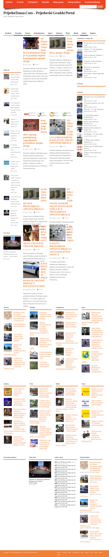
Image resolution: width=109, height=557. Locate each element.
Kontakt (45, 2)
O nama (20, 2)
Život (68, 33)
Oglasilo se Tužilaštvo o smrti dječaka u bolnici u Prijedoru (45, 315)
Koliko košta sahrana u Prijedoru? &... (91, 122)
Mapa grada (58, 2)
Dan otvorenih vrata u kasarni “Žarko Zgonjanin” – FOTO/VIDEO (71, 428)
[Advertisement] (44, 25)
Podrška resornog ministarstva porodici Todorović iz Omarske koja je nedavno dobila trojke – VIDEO (67, 440)
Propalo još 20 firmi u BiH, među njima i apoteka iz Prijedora (71, 315)
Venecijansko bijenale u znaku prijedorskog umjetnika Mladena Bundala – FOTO (20, 441)
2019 (55, 487)
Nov (63, 467)
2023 (55, 473)
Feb (61, 462)
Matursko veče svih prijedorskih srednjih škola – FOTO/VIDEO (70, 392)
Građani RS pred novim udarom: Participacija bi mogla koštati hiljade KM (44, 444)
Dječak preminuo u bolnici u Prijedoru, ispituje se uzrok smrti (45, 355)
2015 (55, 501)
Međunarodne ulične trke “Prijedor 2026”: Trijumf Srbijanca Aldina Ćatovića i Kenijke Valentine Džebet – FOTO (92, 318)
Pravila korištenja (92, 2)
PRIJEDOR (14, 469)
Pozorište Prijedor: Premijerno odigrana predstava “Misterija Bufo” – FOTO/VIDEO (20, 413)
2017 (55, 494)
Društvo (8, 33)
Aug (55, 467)
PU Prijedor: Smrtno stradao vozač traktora (44, 364)
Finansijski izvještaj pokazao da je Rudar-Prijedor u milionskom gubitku (92, 357)
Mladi (76, 33)
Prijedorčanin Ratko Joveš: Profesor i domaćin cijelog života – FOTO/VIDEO (45, 393)
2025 (55, 465)
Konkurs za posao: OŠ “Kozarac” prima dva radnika (97, 423)
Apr (67, 462)
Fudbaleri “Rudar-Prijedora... (93, 61)
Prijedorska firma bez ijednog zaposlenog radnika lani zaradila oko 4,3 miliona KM (20, 316)
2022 (55, 476)
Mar (64, 462)
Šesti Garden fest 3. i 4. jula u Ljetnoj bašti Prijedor (19, 392)
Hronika (18, 33)
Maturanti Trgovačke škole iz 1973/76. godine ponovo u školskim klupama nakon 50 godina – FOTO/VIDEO (41, 431)
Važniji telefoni (74, 2)
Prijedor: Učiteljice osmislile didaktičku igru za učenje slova (71, 418)
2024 (55, 469)
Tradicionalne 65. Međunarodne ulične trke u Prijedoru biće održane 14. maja (97, 344)
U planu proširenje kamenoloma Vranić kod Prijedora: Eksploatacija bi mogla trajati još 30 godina (66, 364)
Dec (66, 467)
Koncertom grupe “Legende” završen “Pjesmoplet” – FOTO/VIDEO (20, 402)
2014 (55, 505)
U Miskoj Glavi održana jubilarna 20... (92, 141)
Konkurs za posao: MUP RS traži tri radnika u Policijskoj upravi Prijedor (97, 393)
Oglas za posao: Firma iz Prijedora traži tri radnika (97, 402)
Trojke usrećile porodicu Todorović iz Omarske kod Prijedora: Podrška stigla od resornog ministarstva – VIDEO (16, 183)
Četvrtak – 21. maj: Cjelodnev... (94, 109)
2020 (55, 483)
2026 (55, 462)
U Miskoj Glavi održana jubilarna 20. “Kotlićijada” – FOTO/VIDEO (45, 403)
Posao (27, 33)
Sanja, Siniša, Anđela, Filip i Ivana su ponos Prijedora (18, 337)
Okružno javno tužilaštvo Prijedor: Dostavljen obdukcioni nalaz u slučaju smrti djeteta (41, 343)
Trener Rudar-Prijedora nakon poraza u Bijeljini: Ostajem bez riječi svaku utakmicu (97, 332)
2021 (55, 480)
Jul (74, 465)
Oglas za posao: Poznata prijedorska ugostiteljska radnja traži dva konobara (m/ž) (92, 436)
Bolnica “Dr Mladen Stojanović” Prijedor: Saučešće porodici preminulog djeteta (15, 349)
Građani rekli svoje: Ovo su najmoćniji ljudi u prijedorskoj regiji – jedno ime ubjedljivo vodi (14, 363)
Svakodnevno (39, 33)
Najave (93, 33)
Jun (72, 465)
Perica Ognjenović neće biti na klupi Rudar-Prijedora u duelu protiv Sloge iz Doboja (15, 107)
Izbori (84, 33)
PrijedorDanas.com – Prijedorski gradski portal (38, 13)
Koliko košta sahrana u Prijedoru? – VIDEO (69, 351)
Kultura (59, 33)
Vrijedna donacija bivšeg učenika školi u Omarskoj (71, 324)
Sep (58, 467)
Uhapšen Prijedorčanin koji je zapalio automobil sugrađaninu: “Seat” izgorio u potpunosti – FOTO (40, 328)
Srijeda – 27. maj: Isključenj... (93, 49)
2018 (55, 490)
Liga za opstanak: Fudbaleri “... (94, 55)
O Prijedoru (33, 2)
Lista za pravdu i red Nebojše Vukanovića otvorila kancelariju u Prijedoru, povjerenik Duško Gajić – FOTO (67, 339)
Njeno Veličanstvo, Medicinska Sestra (20, 325)
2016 (55, 498)
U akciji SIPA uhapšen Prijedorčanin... (91, 116)
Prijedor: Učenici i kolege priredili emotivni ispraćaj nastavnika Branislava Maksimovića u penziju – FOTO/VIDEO (40, 417)
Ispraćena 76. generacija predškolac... (92, 68)
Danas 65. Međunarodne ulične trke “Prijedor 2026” (96, 368)
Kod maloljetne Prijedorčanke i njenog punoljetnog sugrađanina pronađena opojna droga (35, 133)
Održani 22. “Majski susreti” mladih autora (15, 122)
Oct (61, 467)
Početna (9, 2)
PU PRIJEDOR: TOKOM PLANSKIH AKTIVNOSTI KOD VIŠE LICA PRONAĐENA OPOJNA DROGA (61, 202)
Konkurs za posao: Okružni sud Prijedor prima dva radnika (97, 414)
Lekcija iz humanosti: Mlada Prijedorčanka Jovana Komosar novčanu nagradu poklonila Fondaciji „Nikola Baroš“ (66, 405)
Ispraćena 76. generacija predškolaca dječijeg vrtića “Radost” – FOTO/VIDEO (10, 254)
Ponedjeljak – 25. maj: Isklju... (94, 134)
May (69, 462)
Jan (59, 462)
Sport (50, 33)
